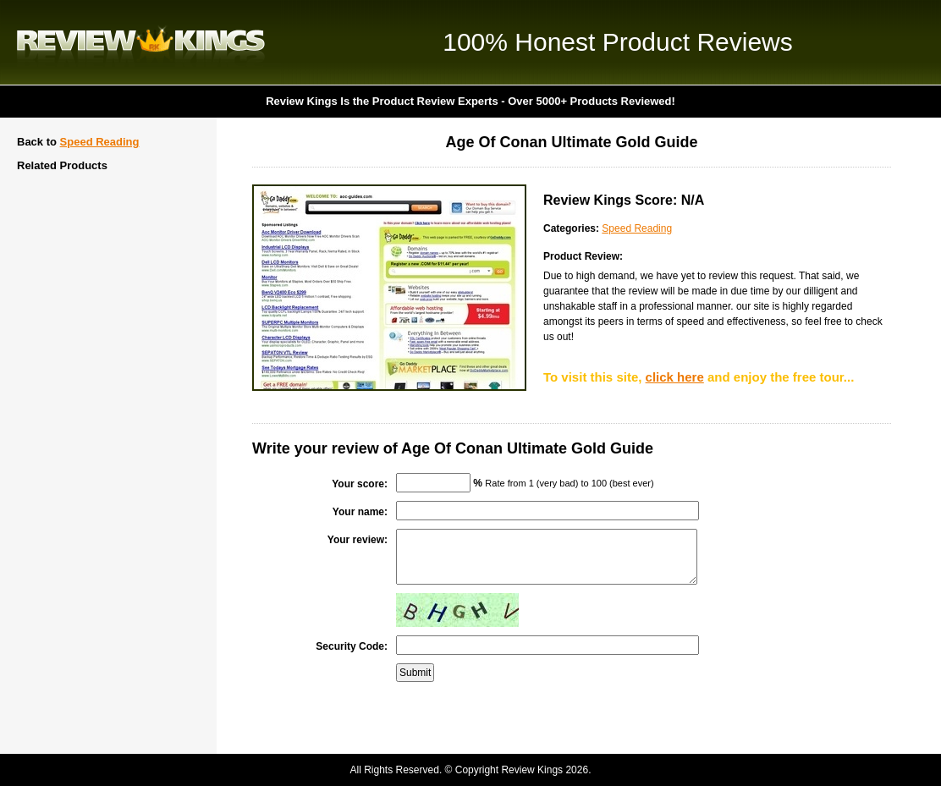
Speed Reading (100, 141)
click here (675, 377)
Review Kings (141, 42)
